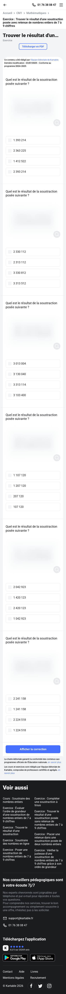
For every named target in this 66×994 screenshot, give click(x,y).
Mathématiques (36, 13)
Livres (34, 971)
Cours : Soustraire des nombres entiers (16, 800)
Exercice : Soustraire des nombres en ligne (16, 842)
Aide (21, 971)
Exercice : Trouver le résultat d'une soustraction (15, 831)
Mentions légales (13, 977)
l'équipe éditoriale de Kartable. (44, 60)
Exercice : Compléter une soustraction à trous (46, 802)
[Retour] (6, 4)
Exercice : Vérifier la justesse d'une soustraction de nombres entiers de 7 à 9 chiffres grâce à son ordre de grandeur (48, 859)
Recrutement (38, 977)
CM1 (19, 13)
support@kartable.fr (20, 918)
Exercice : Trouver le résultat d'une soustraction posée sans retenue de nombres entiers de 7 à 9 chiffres (48, 820)
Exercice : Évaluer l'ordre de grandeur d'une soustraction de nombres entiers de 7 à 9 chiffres (17, 814)
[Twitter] (40, 986)
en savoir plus (54, 762)
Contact (7, 971)
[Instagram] (49, 986)
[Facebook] (31, 986)
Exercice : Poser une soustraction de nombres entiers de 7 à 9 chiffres (17, 854)
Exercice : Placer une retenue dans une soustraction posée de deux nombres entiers (48, 839)
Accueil (7, 13)
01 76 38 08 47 (46, 5)
